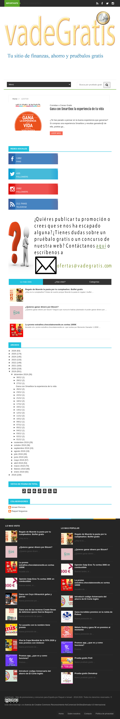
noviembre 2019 (21, 442)
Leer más (56, 133)
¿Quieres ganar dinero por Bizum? (35, 547)
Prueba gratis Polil (83, 658)
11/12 (19, 416)
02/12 (19, 436)
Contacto (88, 714)
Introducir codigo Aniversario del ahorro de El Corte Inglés (35, 672)
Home (14, 99)
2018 (14, 475)
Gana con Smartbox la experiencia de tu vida (77, 109)
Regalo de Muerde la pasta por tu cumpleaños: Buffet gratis (35, 533)
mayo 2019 (19, 460)
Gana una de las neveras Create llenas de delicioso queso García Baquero (37, 610)
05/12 (19, 427)
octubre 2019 (20, 445)
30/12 (19, 377)
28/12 (19, 380)
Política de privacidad (104, 714)
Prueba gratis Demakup (86, 673)
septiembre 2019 (22, 448)
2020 (14, 368)
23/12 (19, 392)
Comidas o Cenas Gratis (61, 105)
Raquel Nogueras (19, 511)
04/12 (19, 430)
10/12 (19, 419)
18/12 (19, 401)
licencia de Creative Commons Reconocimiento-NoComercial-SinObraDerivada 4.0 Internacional (65, 705)
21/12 (19, 398)
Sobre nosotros (74, 714)
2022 (14, 362)
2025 (14, 354)
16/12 (19, 407)
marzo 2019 (19, 466)
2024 (14, 357)
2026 (14, 351)
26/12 (19, 389)
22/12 (19, 395)
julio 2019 (18, 454)
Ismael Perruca (18, 507)
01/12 (19, 439)
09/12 (19, 421)
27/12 (19, 383)
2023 (14, 359)
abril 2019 (19, 463)
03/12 (19, 433)
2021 (14, 365)
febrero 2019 (20, 469)
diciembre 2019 (21, 374)
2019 (14, 371)
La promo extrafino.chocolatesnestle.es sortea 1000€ (36, 564)
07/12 (19, 424)
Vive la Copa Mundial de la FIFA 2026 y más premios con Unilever (37, 641)
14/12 (19, 410)
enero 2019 (19, 472)
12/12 (19, 413)
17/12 (19, 404)
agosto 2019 (20, 451)
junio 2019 (19, 457)
